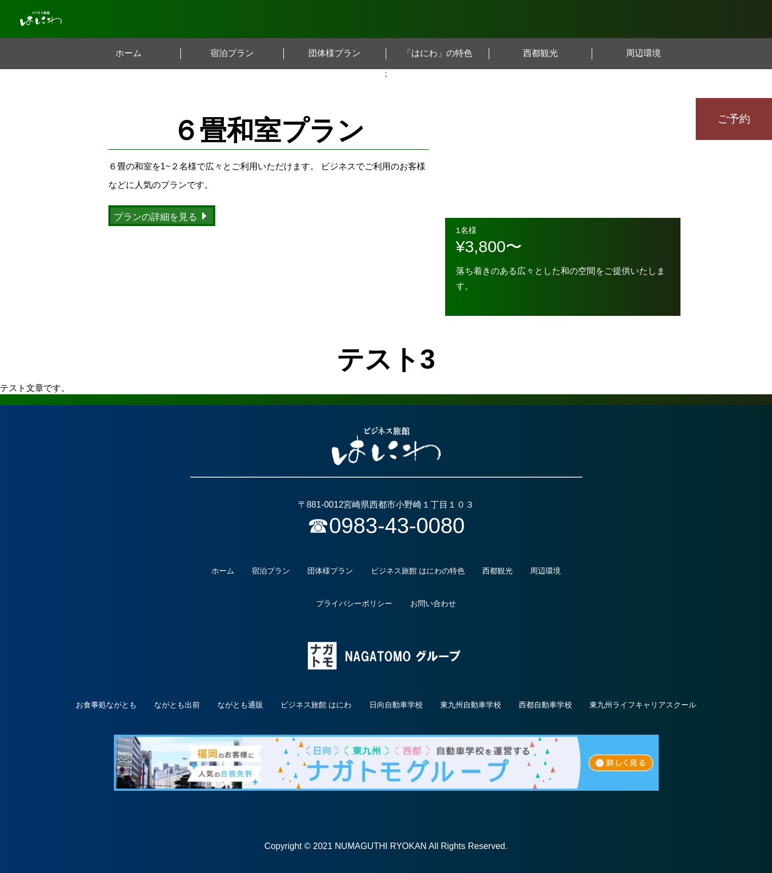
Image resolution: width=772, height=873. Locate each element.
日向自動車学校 (396, 704)
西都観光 (540, 53)
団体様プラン (334, 53)
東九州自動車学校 (470, 704)
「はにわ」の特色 (437, 53)
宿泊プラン (232, 53)
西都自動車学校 (545, 704)
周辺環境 (643, 53)
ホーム (129, 53)
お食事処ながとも (106, 704)
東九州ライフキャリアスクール (642, 704)
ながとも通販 (240, 704)
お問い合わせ (433, 603)
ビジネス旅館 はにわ (316, 704)
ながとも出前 (177, 704)
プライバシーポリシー (354, 603)
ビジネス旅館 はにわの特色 (418, 570)
